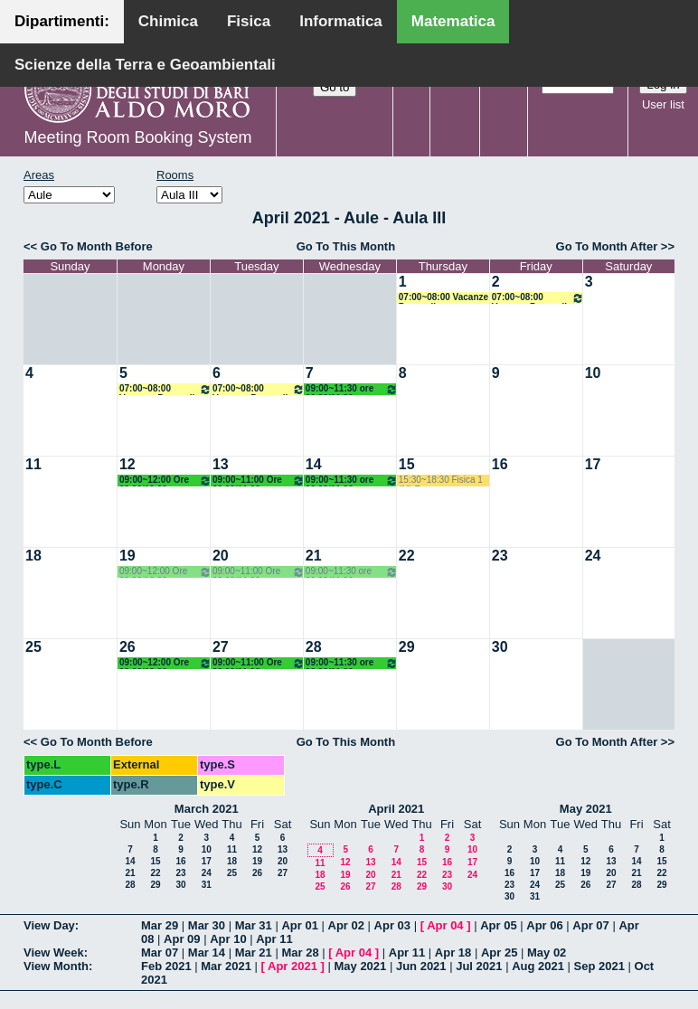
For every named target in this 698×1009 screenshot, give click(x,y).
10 (593, 373)
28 (314, 647)
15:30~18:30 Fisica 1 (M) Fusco (441, 480)
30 (500, 647)
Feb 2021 (166, 966)
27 (220, 647)
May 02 (546, 952)
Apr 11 (274, 939)
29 (407, 647)
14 (314, 464)
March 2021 (206, 809)
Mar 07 (159, 952)
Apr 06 (544, 925)
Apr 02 (346, 925)
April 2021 (396, 809)
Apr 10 (228, 939)
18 (33, 555)
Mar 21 (253, 952)
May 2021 (586, 809)
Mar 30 (206, 925)
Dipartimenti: (61, 21)
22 (407, 555)
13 (220, 464)
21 (314, 555)
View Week (54, 952)
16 (500, 464)
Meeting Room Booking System (137, 137)
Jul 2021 (479, 966)
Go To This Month (346, 246)
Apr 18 (453, 952)
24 (593, 555)
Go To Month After (607, 246)
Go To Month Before (97, 246)
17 (593, 464)
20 (220, 555)
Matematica (453, 21)
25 (33, 647)
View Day (49, 925)
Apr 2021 (292, 966)
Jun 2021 (421, 966)
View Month (56, 966)
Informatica (340, 21)
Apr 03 (392, 925)
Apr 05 (498, 925)
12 (127, 464)
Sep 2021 (599, 966)
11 (33, 464)
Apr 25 (499, 952)
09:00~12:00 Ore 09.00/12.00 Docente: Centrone (165, 480)
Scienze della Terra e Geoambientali (145, 64)
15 (407, 464)
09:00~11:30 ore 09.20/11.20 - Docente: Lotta (352, 389)
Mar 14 (206, 952)
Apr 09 (182, 939)
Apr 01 (299, 925)
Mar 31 (253, 925)
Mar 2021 (226, 966)
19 (127, 555)
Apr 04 (445, 925)
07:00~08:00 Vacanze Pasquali (443, 298)
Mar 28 (299, 952)
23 (500, 555)
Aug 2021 (538, 966)
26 (127, 647)
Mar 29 (159, 925)
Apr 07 (590, 925)
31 (207, 885)
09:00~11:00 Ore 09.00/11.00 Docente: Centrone (258, 480)
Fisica (248, 21)
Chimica (168, 21)
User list (663, 104)
